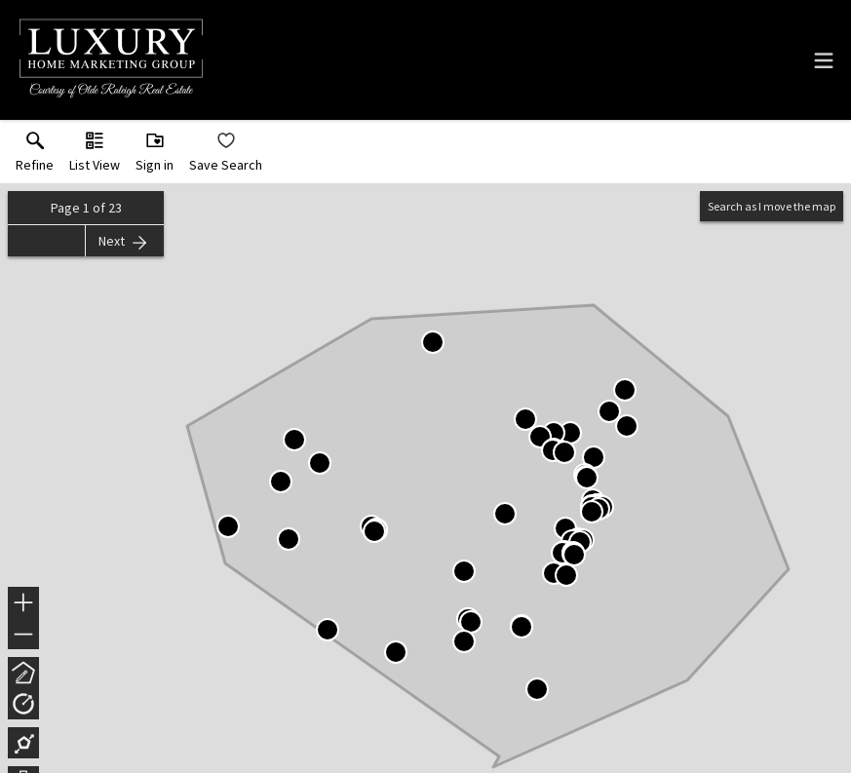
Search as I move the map (771, 206)
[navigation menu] (823, 60)
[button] (94, 156)
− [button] (23, 634)
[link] (34, 156)
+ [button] (24, 604)
